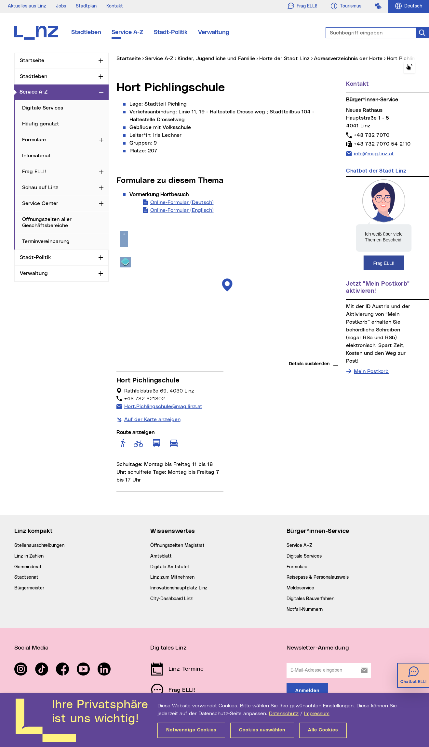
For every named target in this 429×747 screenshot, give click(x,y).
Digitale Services (42, 107)
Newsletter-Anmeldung (318, 648)
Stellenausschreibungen (39, 545)
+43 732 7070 (371, 135)
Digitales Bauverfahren (310, 599)
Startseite (32, 60)
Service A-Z (127, 32)
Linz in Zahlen (29, 556)
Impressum (316, 713)
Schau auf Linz (40, 187)
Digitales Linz (168, 648)
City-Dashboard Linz (171, 599)
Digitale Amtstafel (169, 567)
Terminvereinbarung (46, 241)
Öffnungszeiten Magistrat (177, 545)
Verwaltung (213, 32)
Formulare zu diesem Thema (170, 181)
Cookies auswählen (262, 730)
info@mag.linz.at (374, 153)
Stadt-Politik (171, 32)
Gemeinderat (28, 567)
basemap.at (326, 354)
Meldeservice (300, 588)
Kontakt (114, 6)
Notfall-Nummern (305, 609)
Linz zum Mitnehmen (172, 577)
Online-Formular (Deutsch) (182, 202)
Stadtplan (86, 6)
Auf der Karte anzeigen (152, 419)
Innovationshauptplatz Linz (179, 588)
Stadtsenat (26, 577)
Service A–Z (299, 545)
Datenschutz (284, 713)
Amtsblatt (161, 556)
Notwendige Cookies (191, 730)
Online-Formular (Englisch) (182, 209)
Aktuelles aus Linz (27, 6)
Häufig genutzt (40, 123)
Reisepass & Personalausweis (318, 577)
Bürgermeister (29, 588)
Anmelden (307, 691)
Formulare (34, 139)
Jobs (61, 6)
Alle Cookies (323, 730)
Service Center (40, 203)
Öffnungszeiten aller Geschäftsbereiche (47, 222)
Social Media (31, 648)
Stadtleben (86, 32)
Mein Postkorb (371, 371)
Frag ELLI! (34, 171)
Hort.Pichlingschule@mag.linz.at (163, 406)
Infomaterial (36, 155)
